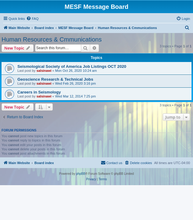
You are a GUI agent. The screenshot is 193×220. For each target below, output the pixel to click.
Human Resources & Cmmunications (52, 39)
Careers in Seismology (39, 92)
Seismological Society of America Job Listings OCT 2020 (71, 66)
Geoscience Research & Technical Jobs (55, 79)
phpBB (80, 173)
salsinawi (43, 70)
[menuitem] (32, 18)
